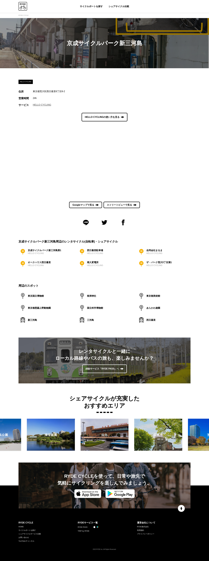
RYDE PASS (82, 527)
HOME (21, 527)
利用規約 (140, 530)
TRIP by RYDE (83, 531)
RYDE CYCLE (23, 15)
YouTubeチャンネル (26, 541)
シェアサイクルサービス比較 (29, 534)
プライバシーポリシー (145, 534)
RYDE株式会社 (143, 527)
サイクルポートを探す (91, 6)
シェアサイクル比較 (119, 6)
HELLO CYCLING (42, 105)
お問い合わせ (23, 537)
